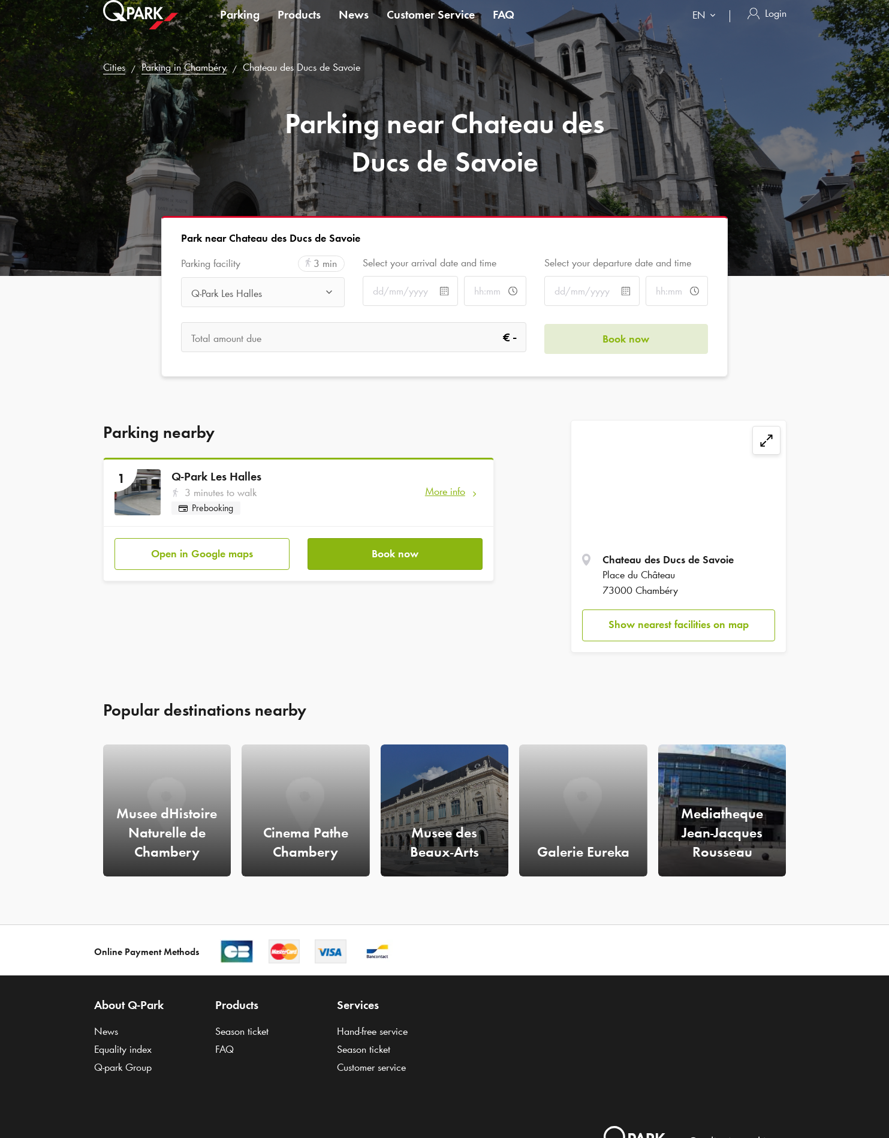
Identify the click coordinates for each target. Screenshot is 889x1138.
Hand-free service (372, 1031)
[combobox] (706, 28)
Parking (240, 26)
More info (445, 491)
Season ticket (242, 1031)
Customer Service (431, 26)
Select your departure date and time (617, 262)
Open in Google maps (202, 552)
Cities (114, 67)
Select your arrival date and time (429, 262)
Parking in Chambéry (184, 67)
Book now (395, 552)
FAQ (503, 26)
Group (123, 1067)
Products (299, 26)
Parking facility (210, 263)
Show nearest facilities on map (678, 624)
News (354, 26)
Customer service (371, 1067)
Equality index (123, 1049)
